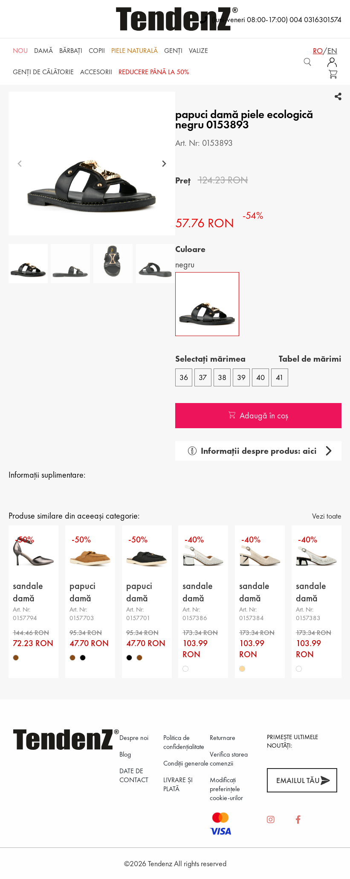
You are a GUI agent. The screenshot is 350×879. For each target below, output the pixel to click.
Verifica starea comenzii (229, 759)
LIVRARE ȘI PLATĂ (178, 784)
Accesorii (96, 71)
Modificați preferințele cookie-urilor (226, 788)
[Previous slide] (20, 163)
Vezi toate (326, 516)
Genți (173, 50)
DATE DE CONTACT (133, 775)
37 (203, 377)
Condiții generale (185, 763)
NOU (20, 50)
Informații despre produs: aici (252, 450)
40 (260, 377)
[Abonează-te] (325, 780)
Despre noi (133, 737)
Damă (43, 50)
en (332, 50)
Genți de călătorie (43, 71)
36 (183, 377)
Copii (97, 50)
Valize (198, 50)
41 (279, 377)
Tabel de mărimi (310, 358)
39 (241, 377)
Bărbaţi (70, 50)
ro (318, 50)
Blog (125, 754)
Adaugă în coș (258, 415)
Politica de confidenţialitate (183, 742)
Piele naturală (134, 50)
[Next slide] (164, 163)
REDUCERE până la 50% (154, 71)
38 (222, 377)
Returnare (222, 737)
